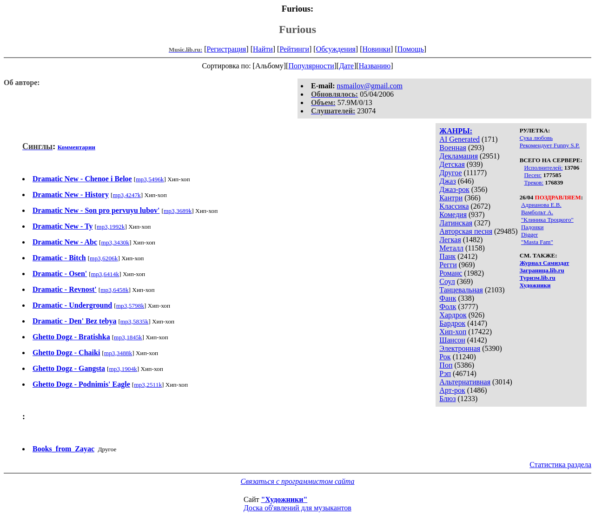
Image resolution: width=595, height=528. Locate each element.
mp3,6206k (104, 258)
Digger (529, 234)
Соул (447, 281)
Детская (452, 164)
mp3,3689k (178, 210)
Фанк (447, 298)
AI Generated (459, 139)
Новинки (376, 49)
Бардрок (452, 323)
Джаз (447, 181)
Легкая (450, 240)
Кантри (451, 198)
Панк (447, 256)
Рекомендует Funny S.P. (550, 145)
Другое (450, 173)
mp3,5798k (130, 305)
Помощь (410, 49)
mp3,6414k (105, 274)
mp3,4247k (126, 194)
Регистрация (226, 49)
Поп (445, 365)
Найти (263, 49)
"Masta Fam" (537, 241)
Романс (450, 273)
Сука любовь (536, 137)
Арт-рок (452, 390)
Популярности (311, 66)
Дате (346, 66)
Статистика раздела (560, 465)
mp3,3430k (115, 242)
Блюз (447, 399)
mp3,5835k (134, 321)
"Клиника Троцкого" (547, 219)
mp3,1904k (123, 368)
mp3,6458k (114, 289)
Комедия (453, 214)
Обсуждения (336, 49)
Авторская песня (465, 231)
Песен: (533, 175)
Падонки (532, 227)
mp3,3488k (118, 353)
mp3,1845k (128, 337)
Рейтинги (294, 49)
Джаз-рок (454, 189)
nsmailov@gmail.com (370, 86)
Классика (454, 206)
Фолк (447, 306)
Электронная (459, 348)
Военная (452, 148)
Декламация (458, 156)
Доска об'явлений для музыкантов (297, 508)
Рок (444, 357)
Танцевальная (461, 290)
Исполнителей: (543, 167)
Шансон (452, 340)
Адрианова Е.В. (541, 204)
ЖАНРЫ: (455, 131)
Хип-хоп (452, 332)
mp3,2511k (148, 384)
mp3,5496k (150, 179)
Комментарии (76, 147)
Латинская (455, 223)
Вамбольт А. (537, 212)
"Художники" (284, 499)
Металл (451, 248)
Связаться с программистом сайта (298, 481)
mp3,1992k (111, 226)
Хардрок (452, 315)
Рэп (445, 373)
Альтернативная (464, 382)
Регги (447, 265)
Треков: (533, 182)
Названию (375, 66)
